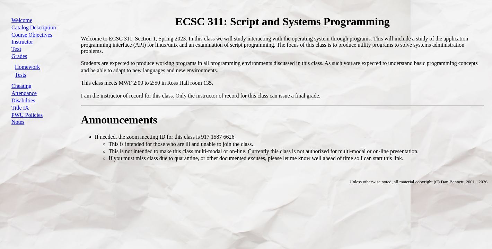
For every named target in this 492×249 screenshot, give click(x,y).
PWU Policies (27, 115)
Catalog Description (33, 27)
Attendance (24, 93)
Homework (27, 67)
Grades (19, 56)
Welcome (21, 20)
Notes (17, 122)
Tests (20, 75)
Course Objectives (31, 35)
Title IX (20, 108)
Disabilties (23, 100)
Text (16, 49)
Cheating (21, 86)
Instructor (22, 42)
